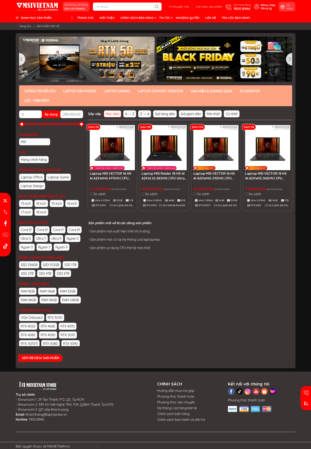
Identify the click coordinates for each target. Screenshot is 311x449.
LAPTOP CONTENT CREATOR (160, 91)
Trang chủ (24, 26)
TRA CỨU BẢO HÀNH (236, 18)
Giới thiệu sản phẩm (209, 6)
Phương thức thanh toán (175, 396)
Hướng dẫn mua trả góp (175, 391)
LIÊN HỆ (210, 18)
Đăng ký (266, 8)
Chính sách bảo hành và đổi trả (181, 420)
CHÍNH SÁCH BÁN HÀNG (138, 18)
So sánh (98, 194)
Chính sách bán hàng (173, 414)
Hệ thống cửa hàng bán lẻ (177, 408)
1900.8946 (36, 419)
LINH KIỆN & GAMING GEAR (211, 91)
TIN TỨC (166, 18)
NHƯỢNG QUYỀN (187, 18)
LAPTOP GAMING (117, 91)
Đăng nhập (268, 5)
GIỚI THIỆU (107, 18)
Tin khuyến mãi (178, 6)
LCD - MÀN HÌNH (36, 100)
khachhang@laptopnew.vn (46, 414)
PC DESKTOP (250, 91)
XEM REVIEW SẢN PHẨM (40, 358)
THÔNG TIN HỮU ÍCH (40, 91)
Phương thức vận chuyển (176, 402)
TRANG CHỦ (85, 18)
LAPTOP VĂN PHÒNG (79, 91)
